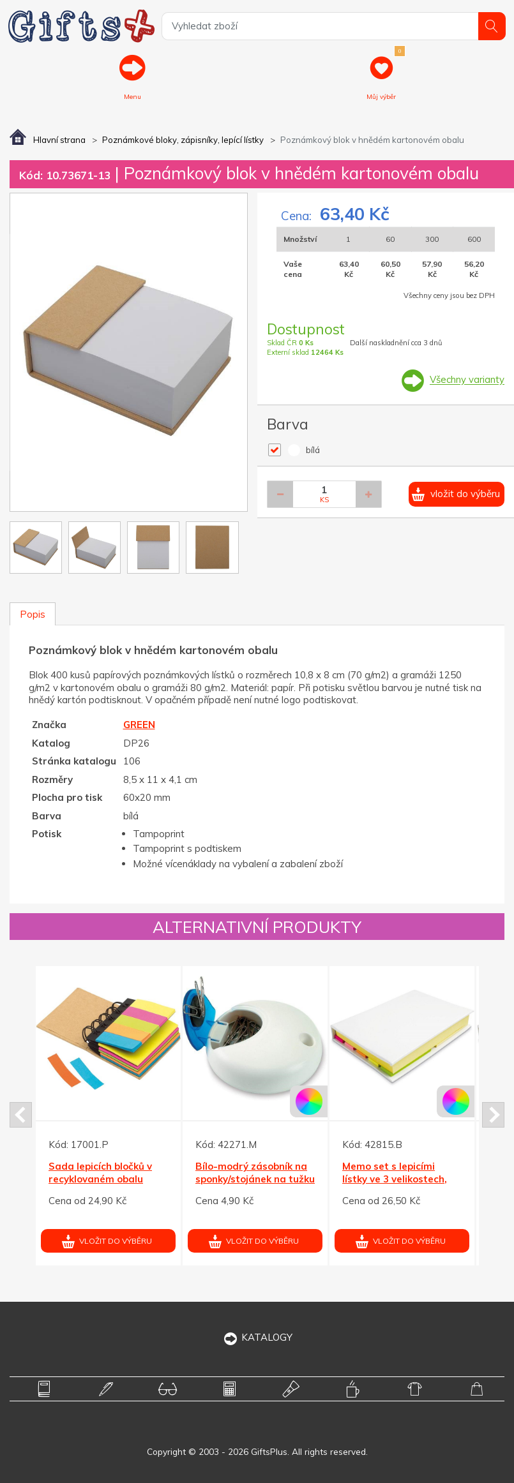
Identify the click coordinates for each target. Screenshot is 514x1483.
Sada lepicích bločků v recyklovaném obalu (100, 1173)
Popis (32, 614)
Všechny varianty (467, 380)
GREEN (139, 725)
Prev (21, 1115)
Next (493, 1115)
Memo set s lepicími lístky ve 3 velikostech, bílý (394, 1179)
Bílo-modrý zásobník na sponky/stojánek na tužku (255, 1173)
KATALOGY (257, 1337)
